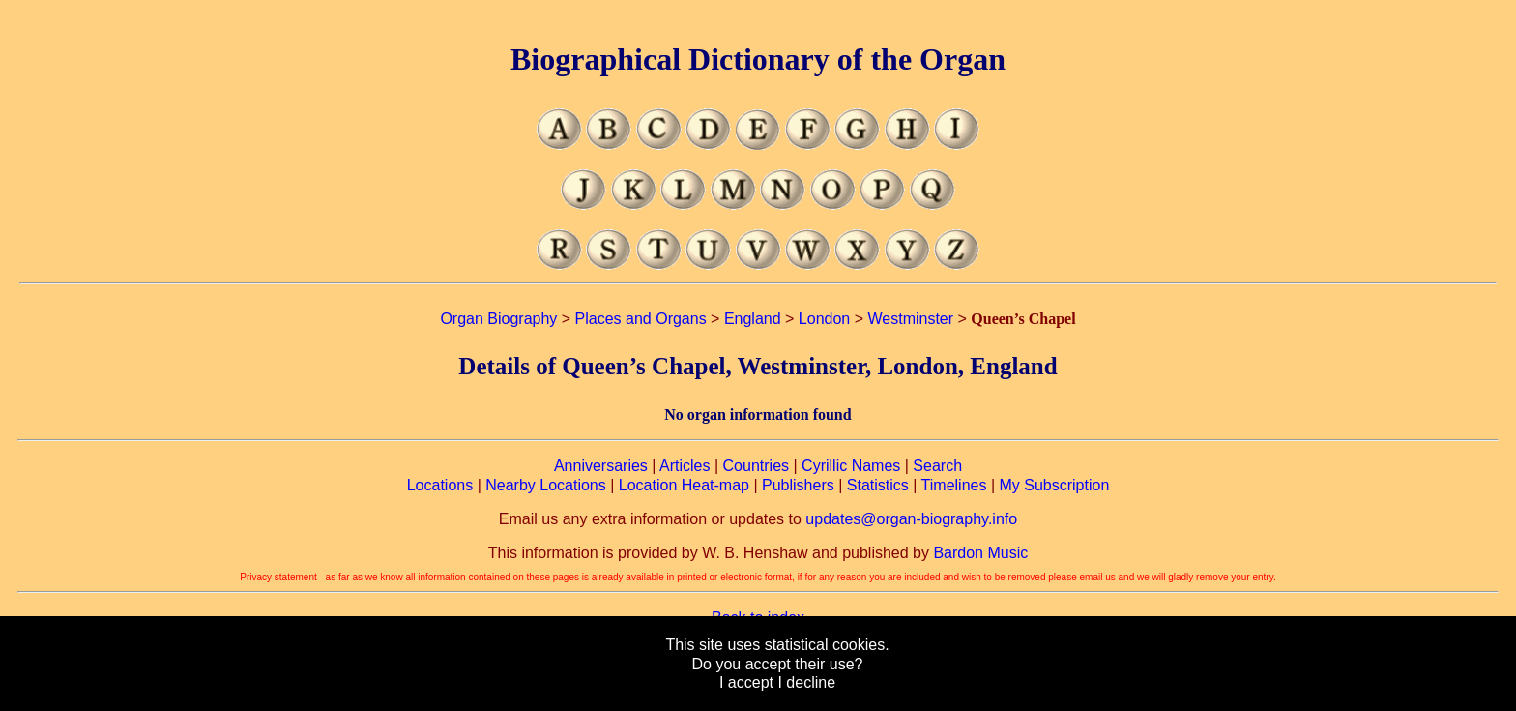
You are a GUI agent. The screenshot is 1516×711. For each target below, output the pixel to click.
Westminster (910, 319)
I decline (806, 682)
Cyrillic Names (851, 466)
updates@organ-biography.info (911, 519)
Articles (684, 466)
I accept (746, 682)
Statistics (878, 485)
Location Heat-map (684, 485)
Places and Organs (641, 319)
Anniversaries (601, 466)
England (752, 319)
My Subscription (1054, 485)
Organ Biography (498, 319)
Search (937, 466)
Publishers (798, 485)
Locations (440, 485)
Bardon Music (980, 553)
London (824, 319)
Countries (756, 466)
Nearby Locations (545, 485)
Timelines (954, 485)
